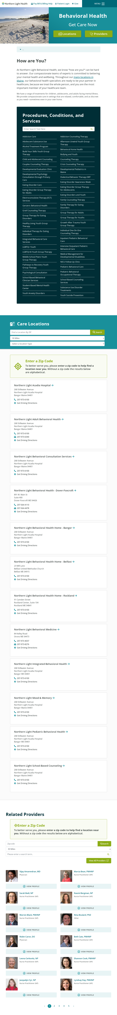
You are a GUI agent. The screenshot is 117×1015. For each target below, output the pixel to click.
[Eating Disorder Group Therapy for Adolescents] (77, 188)
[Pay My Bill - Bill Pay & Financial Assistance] (41, 4)
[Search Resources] (59, 129)
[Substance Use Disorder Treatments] (77, 289)
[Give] (75, 4)
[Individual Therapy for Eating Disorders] (40, 233)
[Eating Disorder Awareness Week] (77, 182)
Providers (98, 34)
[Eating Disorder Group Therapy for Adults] (40, 191)
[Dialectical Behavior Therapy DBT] (77, 177)
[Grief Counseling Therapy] (40, 210)
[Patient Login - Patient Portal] (62, 4)
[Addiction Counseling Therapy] (77, 136)
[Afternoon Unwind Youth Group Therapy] (77, 143)
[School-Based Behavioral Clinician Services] (40, 279)
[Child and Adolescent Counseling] (40, 159)
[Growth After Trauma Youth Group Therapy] (77, 224)
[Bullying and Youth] (77, 154)
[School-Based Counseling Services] (77, 281)
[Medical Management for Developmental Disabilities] (77, 255)
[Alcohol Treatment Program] (40, 146)
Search (97, 332)
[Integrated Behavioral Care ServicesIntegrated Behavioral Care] (40, 241)
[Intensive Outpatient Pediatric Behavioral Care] (77, 248)
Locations (67, 34)
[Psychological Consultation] (40, 272)
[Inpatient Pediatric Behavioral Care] (77, 240)
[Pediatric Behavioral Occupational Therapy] (77, 273)
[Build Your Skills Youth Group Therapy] (40, 153)
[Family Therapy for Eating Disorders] (77, 206)
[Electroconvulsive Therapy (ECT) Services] (40, 199)
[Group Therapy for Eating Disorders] (40, 217)
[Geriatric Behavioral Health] (40, 205)
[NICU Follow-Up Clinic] (77, 261)
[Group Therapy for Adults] (77, 212)
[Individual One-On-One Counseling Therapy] (77, 232)
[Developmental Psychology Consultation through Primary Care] (40, 177)
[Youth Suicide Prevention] (77, 295)
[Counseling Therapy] (77, 159)
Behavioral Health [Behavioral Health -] (28, 49)
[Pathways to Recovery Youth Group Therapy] (40, 266)
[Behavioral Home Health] (77, 149)
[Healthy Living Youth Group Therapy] (40, 225)
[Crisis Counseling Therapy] (77, 164)
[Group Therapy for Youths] (77, 217)
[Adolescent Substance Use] (40, 141)
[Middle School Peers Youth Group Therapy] (40, 258)
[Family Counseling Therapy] (77, 199)
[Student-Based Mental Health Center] (40, 287)
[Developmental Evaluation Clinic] (40, 169)
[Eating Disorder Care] (40, 185)
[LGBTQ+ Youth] (40, 247)
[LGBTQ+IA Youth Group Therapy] (40, 251)
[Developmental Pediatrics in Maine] (77, 171)
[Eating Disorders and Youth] (77, 194)
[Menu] (99, 3)
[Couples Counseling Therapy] (40, 164)
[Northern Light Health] (14, 3)
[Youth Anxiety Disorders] (40, 293)
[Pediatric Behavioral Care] (77, 266)
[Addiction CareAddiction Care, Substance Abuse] (40, 136)
